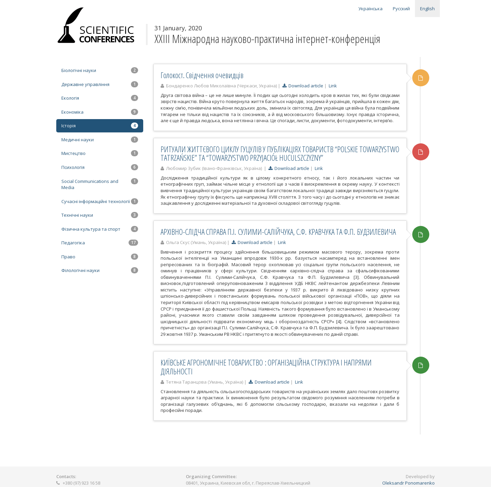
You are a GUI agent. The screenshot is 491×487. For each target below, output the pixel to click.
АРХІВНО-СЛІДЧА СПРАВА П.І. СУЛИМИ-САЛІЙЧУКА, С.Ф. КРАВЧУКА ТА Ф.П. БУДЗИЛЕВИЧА (278, 231)
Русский (401, 8)
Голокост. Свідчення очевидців (202, 75)
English (427, 8)
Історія (99, 126)
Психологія (99, 167)
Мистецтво (99, 153)
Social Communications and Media (99, 184)
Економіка (99, 112)
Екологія (99, 98)
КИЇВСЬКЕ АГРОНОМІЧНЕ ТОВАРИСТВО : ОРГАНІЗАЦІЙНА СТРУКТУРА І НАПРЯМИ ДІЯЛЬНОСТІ (266, 366)
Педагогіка (99, 243)
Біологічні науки (99, 70)
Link (333, 86)
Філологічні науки (99, 270)
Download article (302, 86)
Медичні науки (99, 140)
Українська (370, 8)
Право (99, 257)
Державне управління (99, 84)
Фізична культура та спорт (99, 229)
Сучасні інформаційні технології (99, 201)
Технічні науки (99, 215)
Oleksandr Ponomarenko (408, 483)
